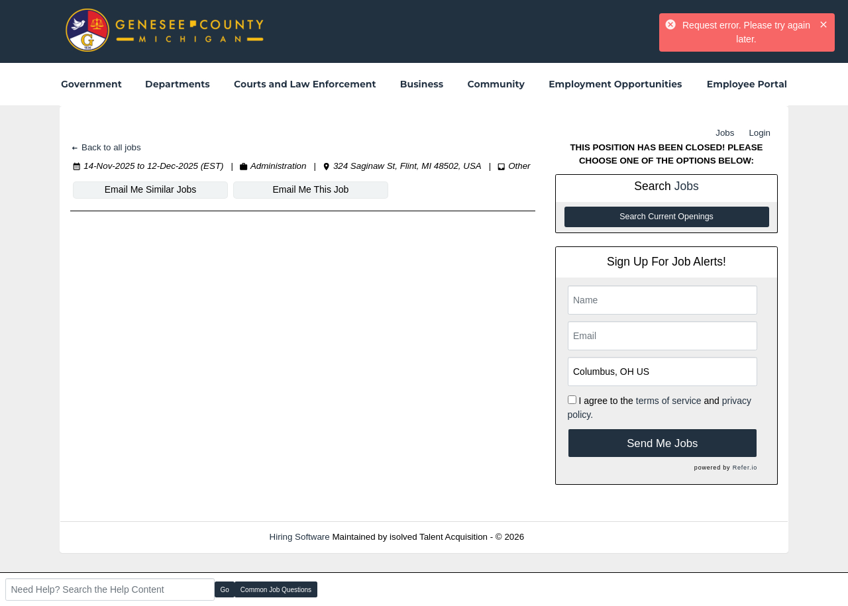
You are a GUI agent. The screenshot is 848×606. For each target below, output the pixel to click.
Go (225, 589)
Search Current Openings (666, 216)
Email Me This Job (311, 189)
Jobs (725, 133)
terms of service (669, 400)
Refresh (563, 537)
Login (759, 133)
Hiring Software (300, 537)
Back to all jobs (105, 147)
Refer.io (745, 467)
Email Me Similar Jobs (150, 189)
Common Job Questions (275, 589)
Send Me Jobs (662, 443)
